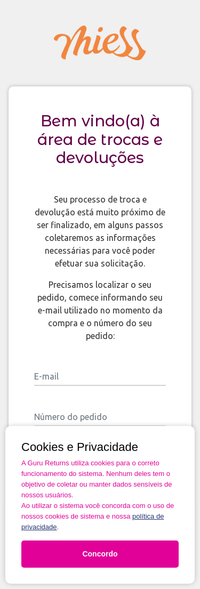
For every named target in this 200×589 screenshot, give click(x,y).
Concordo (99, 554)
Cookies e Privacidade (79, 447)
